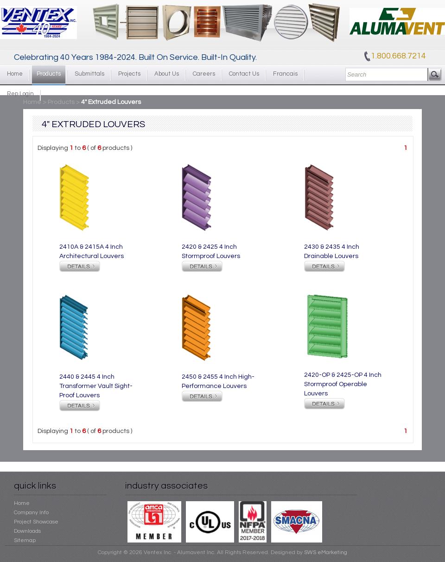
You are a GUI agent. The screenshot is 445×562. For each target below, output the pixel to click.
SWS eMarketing (325, 552)
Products (49, 74)
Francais (285, 74)
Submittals (89, 74)
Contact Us (244, 74)
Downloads (27, 531)
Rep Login (20, 93)
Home (15, 74)
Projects (129, 74)
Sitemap (25, 540)
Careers (204, 74)
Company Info (31, 513)
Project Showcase (36, 522)
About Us (166, 74)
